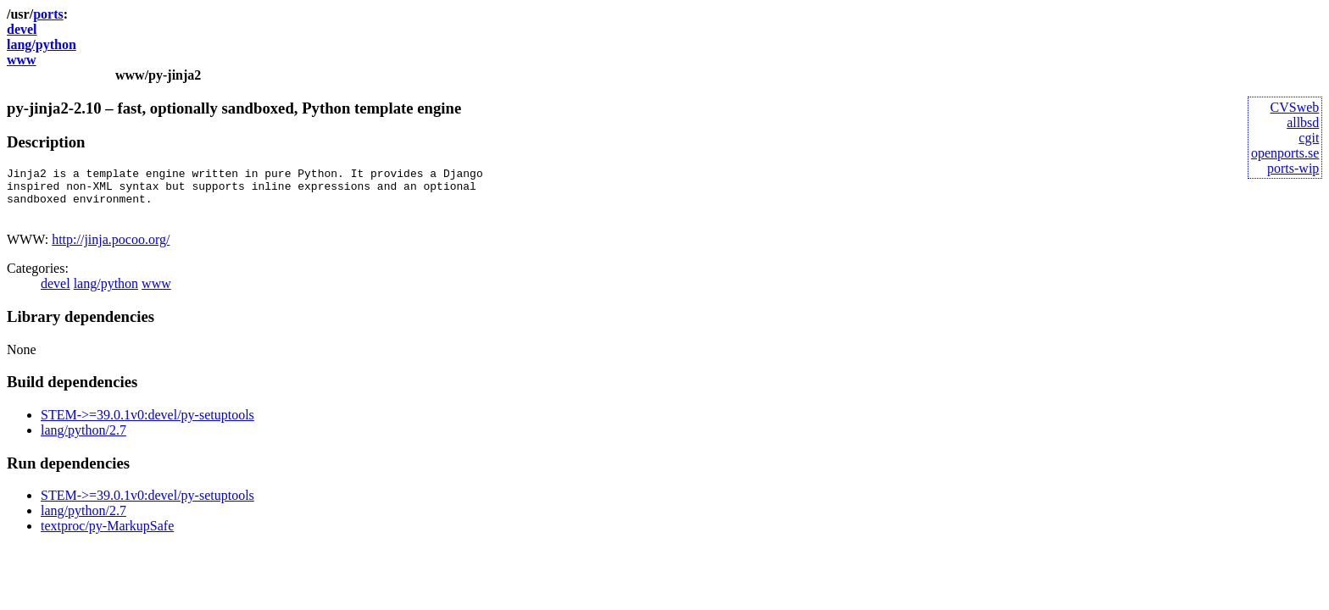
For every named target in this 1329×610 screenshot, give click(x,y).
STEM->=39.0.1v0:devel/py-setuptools (147, 425)
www (21, 60)
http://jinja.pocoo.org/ (111, 249)
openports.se (1285, 153)
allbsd (1303, 122)
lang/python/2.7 (83, 440)
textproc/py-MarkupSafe (107, 536)
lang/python (41, 44)
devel (22, 29)
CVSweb (1295, 107)
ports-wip (1293, 168)
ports (48, 14)
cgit (1308, 137)
